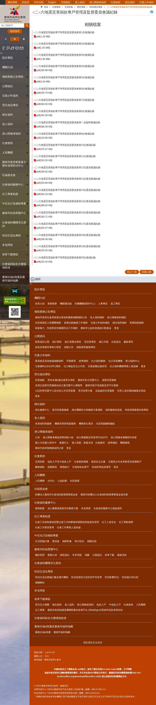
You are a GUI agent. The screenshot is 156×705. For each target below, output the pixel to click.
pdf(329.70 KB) (44, 93)
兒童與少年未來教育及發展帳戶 (124, 461)
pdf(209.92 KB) (44, 171)
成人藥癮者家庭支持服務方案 (63, 508)
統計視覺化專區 (73, 342)
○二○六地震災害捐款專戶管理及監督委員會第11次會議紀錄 (65, 156)
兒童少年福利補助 (100, 322)
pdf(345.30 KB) (44, 115)
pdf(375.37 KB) (44, 149)
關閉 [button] (38, 279)
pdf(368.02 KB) (44, 205)
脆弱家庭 (40, 508)
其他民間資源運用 (101, 467)
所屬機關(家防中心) (85, 303)
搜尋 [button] (27, 25)
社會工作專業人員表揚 (69, 527)
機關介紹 (39, 297)
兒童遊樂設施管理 (97, 366)
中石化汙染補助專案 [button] (14, 203)
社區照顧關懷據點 (105, 423)
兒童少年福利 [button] (10, 95)
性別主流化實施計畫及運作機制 (51, 577)
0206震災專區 (95, 7)
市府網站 (65, 2)
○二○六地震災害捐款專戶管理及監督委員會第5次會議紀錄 (64, 77)
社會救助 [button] (7, 143)
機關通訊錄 (66, 303)
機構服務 (125, 442)
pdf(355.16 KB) (44, 194)
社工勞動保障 (126, 522)
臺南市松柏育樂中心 (46, 549)
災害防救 (69, 7)
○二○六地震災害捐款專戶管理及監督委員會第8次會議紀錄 (64, 111)
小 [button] (5, 39)
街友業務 (86, 508)
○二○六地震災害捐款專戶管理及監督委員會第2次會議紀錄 (64, 43)
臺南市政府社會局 (15, 13)
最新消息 (122, 555)
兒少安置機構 (115, 361)
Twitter (12, 48)
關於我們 (40, 555)
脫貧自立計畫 (98, 461)
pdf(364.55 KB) (44, 104)
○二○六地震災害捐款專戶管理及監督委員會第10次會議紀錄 (65, 145)
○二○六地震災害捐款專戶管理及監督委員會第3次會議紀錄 (64, 55)
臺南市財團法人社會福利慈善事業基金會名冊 (104, 494)
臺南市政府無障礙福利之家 (49, 448)
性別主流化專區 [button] (11, 235)
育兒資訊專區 (42, 374)
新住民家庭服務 (60, 410)
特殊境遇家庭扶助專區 (136, 410)
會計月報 (103, 342)
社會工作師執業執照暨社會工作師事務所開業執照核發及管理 (67, 522)
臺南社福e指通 (43, 632)
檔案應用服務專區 (85, 347)
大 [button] (23, 39)
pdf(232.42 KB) (44, 261)
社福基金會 (41, 488)
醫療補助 (40, 467)
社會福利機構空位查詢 (14, 224)
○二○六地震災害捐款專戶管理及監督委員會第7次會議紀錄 (64, 100)
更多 (116, 328)
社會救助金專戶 (80, 467)
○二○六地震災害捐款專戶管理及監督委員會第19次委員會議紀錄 (67, 246)
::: (1, 5)
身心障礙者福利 (97, 2)
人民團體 (39, 475)
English (52, 2)
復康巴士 (64, 442)
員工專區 (115, 303)
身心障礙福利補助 (116, 317)
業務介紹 (52, 555)
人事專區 (103, 303)
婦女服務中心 (42, 410)
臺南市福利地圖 (62, 632)
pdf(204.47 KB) (44, 228)
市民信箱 (38, 2)
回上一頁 (132, 272)
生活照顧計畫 (42, 541)
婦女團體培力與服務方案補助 (87, 410)
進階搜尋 (14, 31)
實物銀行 (64, 467)
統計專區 (57, 342)
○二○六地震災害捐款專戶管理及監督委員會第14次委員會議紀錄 (67, 190)
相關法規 (92, 541)
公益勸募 (62, 481)
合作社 (51, 481)
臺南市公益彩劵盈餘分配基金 (96, 328)
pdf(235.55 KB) (44, 250)
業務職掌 (52, 303)
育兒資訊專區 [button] (10, 105)
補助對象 (67, 541)
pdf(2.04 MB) (43, 81)
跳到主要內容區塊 (1, 1)
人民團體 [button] (7, 152)
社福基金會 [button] (8, 175)
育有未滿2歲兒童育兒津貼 (61, 380)
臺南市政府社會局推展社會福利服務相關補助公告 (61, 317)
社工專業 (40, 610)
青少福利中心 (132, 361)
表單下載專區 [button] (10, 254)
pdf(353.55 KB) (44, 160)
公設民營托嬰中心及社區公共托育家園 (55, 390)
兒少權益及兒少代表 (74, 366)
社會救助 (115, 2)
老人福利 (80, 2)
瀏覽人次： (39, 656)
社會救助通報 (81, 461)
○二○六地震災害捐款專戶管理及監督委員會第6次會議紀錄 (64, 88)
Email (21, 48)
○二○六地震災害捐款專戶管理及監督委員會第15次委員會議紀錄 (67, 201)
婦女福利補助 (119, 322)
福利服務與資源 (113, 410)
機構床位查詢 (86, 423)
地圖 (87, 555)
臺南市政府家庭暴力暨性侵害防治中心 (14, 164)
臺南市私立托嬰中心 (88, 380)
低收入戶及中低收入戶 (59, 461)
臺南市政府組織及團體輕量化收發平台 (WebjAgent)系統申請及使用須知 (85, 610)
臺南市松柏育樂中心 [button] (14, 213)
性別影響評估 (112, 577)
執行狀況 (79, 541)
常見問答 (7, 245)
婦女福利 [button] (7, 114)
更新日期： (39, 652)
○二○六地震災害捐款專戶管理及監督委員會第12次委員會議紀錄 (67, 167)
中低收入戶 (115, 604)
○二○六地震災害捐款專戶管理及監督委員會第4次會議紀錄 (64, 66)
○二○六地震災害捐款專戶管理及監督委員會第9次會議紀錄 (64, 133)
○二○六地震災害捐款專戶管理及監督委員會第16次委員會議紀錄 (67, 212)
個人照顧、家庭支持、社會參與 (88, 442)
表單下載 (109, 555)
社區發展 (74, 481)
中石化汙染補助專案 (46, 535)
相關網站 (40, 582)
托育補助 (40, 380)
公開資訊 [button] (7, 86)
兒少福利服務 (98, 361)
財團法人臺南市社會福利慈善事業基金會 (56, 494)
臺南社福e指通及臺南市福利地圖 (53, 626)
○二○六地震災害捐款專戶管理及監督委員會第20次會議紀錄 (65, 257)
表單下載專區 (42, 599)
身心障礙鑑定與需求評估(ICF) (92, 437)
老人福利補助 (97, 317)
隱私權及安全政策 (92, 642)
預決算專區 (90, 342)
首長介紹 (40, 303)
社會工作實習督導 (44, 527)
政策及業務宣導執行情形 (48, 347)
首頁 (46, 7)
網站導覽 (12, 2)
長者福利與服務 (43, 423)
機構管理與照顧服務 (65, 423)
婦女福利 (130, 2)
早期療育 (71, 361)
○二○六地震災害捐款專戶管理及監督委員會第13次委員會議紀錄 (67, 178)
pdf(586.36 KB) (44, 126)
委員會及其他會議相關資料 (49, 361)
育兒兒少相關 (42, 604)
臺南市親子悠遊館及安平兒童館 (101, 385)
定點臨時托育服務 (104, 390)
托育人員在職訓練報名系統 (131, 390)
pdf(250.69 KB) (44, 183)
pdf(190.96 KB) (44, 70)
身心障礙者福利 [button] (11, 133)
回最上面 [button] (146, 272)
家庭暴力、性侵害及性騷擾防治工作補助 (56, 328)
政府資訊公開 (42, 342)
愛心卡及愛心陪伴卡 (45, 442)
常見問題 (77, 555)
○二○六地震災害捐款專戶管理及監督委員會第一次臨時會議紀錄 (67, 122)
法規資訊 (116, 342)
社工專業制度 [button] (10, 194)
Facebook (3, 48)
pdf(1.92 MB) (43, 48)
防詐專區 (7, 57)
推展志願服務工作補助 (76, 322)
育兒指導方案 (85, 390)
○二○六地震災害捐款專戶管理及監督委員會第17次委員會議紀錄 (67, 224)
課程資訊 (64, 555)
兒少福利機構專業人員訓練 (124, 366)
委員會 (55, 541)
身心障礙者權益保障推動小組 (58, 437)
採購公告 (68, 347)
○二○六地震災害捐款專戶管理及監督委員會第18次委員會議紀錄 (67, 235)
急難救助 (52, 467)
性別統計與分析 (130, 577)
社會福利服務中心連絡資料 (108, 508)
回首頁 (25, 2)
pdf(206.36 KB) (44, 239)
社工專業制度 (42, 516)
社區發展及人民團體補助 (48, 322)
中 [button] (14, 39)
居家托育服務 (109, 380)
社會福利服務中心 (45, 502)
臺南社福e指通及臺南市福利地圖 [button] (13, 279)
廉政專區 (128, 342)
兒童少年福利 (146, 2)
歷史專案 (81, 7)
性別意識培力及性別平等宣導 (86, 577)
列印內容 (152, 12)
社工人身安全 (109, 522)
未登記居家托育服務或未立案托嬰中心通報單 (58, 385)
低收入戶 (101, 604)
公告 (37, 437)
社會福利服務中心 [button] (12, 184)
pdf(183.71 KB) (44, 216)
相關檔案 (93, 24)
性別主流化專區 (43, 571)
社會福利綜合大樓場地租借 (14, 266)
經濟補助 (83, 361)
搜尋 (2, 24)
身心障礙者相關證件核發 (124, 437)
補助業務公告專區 (45, 311)
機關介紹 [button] (7, 67)
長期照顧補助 (137, 322)
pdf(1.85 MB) (43, 59)
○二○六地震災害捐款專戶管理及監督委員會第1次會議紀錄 (64, 32)
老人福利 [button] (7, 124)
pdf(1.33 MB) (43, 36)
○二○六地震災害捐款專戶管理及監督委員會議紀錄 (129, 7)
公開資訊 (39, 336)
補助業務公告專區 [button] (12, 76)
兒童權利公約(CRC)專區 (48, 366)
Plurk (8, 48)
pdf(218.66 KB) (44, 138)
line (17, 48)
